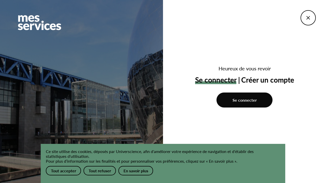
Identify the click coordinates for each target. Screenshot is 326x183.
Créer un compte (267, 79)
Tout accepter (63, 170)
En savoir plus (136, 170)
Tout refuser (100, 170)
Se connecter (245, 100)
